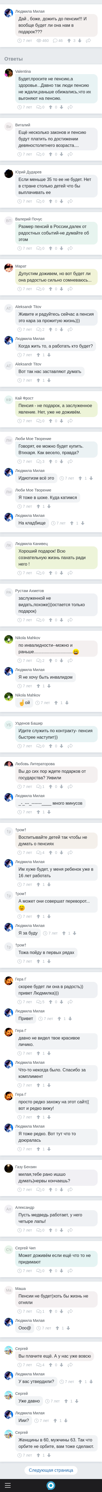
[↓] (79, 40)
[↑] (69, 40)
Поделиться (88, 40)
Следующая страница (51, 1470)
